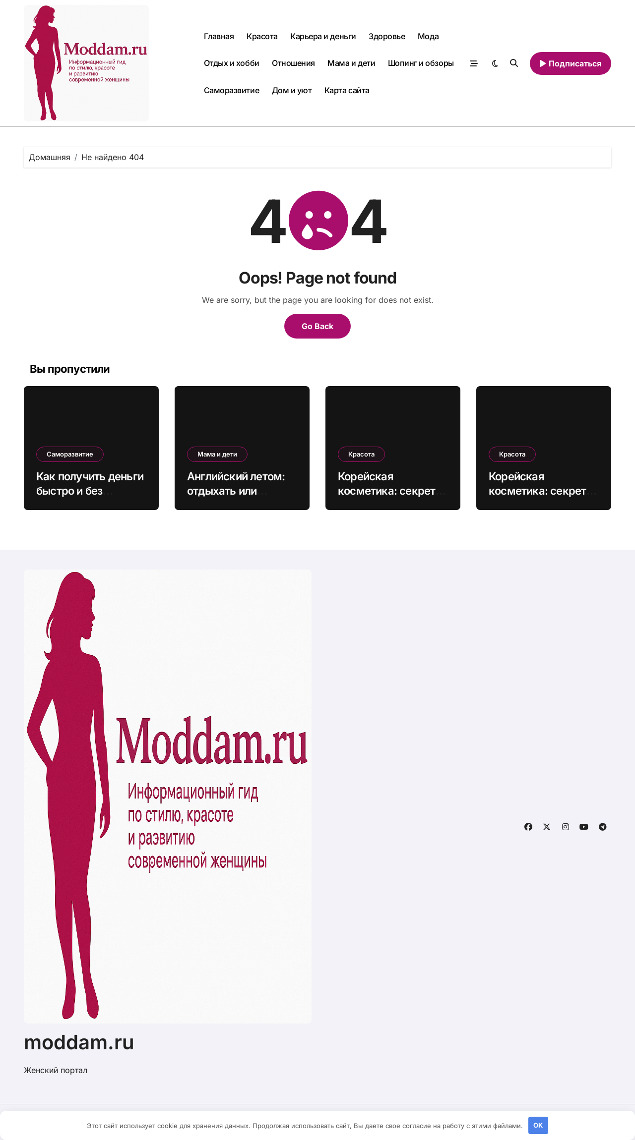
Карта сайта (347, 90)
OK (538, 1125)
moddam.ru (79, 1042)
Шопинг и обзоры (421, 63)
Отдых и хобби (231, 63)
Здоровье (387, 36)
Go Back (317, 326)
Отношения (293, 63)
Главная (219, 36)
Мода (428, 36)
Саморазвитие (231, 90)
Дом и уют (292, 90)
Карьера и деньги (323, 36)
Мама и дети (351, 63)
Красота (262, 36)
